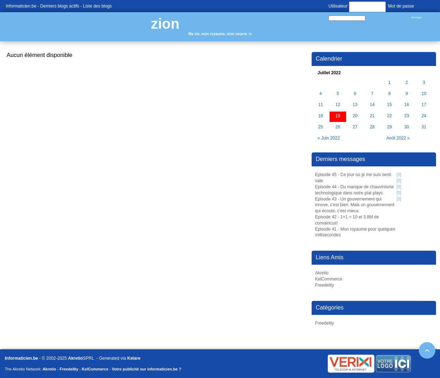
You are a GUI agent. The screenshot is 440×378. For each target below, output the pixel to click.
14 (372, 105)
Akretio (321, 272)
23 (406, 116)
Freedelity (324, 285)
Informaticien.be (21, 6)
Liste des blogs (97, 6)
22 (389, 116)
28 (372, 127)
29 (389, 127)
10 (423, 93)
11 (320, 105)
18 (320, 116)
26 (337, 127)
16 (406, 105)
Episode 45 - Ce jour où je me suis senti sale (353, 177)
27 (355, 127)
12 (337, 105)
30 (406, 127)
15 (389, 105)
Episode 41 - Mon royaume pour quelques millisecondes (355, 232)
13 (355, 105)
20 (355, 116)
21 (372, 116)
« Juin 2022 (329, 138)
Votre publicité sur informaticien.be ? (146, 369)
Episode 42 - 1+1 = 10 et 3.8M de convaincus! (347, 220)
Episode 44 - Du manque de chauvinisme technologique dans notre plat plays (354, 189)
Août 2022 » (398, 138)
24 (423, 116)
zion (165, 24)
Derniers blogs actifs (59, 6)
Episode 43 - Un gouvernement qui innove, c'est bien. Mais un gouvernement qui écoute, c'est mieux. (354, 205)
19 (337, 116)
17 (423, 105)
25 (320, 127)
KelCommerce (328, 279)
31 (423, 127)
